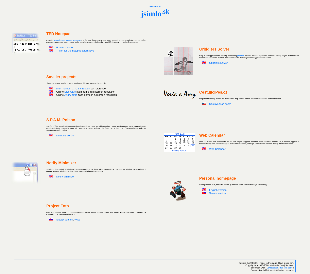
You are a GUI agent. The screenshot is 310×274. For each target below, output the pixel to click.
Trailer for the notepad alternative (75, 50)
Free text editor (65, 47)
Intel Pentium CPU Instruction (73, 88)
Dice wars (70, 91)
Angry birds (70, 94)
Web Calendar (217, 148)
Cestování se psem (220, 103)
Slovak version (217, 193)
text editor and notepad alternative (67, 40)
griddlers (240, 56)
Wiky (77, 219)
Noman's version (65, 135)
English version (218, 190)
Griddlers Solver (218, 62)
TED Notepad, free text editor (279, 267)
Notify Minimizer (65, 176)
